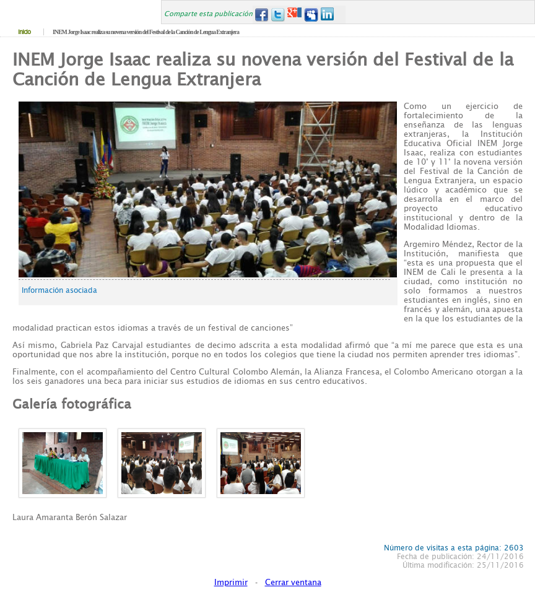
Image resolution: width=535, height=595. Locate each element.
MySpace (311, 14)
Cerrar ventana (293, 582)
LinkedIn (328, 14)
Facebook (261, 14)
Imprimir (231, 582)
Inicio (24, 31)
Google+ (294, 14)
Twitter (278, 14)
